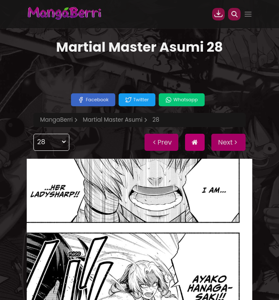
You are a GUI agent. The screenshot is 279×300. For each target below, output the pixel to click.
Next (228, 142)
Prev (161, 142)
